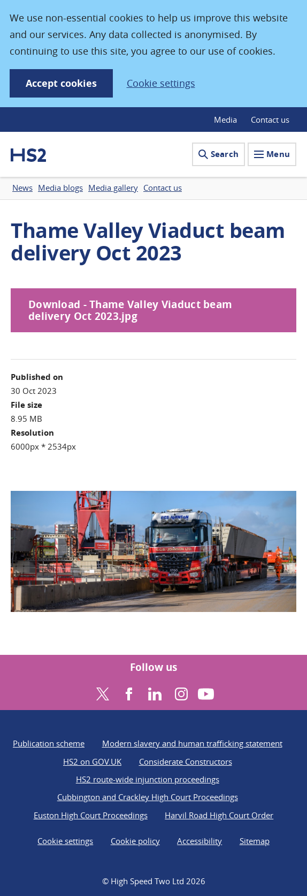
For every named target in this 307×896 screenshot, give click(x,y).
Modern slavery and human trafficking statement (192, 743)
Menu (272, 154)
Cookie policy (135, 840)
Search (218, 154)
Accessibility (199, 840)
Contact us (270, 119)
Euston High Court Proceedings (91, 815)
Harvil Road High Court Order (219, 815)
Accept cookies (61, 83)
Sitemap (255, 840)
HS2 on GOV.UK (92, 761)
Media (225, 119)
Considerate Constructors (185, 761)
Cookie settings (161, 83)
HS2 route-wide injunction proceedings (147, 779)
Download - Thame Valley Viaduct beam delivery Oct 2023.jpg (130, 310)
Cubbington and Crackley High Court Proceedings (147, 797)
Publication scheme (49, 743)
